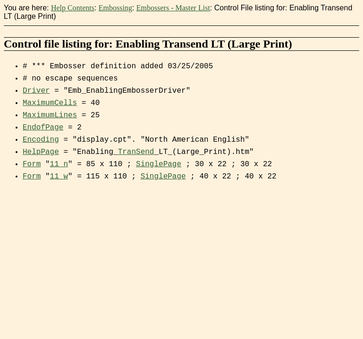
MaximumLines (50, 115)
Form (32, 164)
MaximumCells (50, 103)
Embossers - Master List (173, 8)
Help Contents (72, 8)
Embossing (115, 8)
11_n (59, 164)
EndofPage (43, 127)
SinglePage (158, 164)
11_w (59, 176)
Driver (36, 91)
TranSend (136, 152)
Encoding (41, 140)
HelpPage (41, 152)
